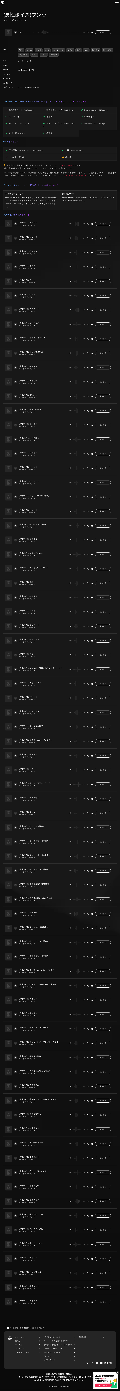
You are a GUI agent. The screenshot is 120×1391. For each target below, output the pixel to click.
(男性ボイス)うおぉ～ (28, 251)
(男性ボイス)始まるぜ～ (29, 1128)
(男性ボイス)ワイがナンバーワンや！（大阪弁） (39, 1042)
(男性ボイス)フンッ (27, 812)
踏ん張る (95, 50)
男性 (21, 50)
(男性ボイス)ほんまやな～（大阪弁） (35, 841)
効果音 (17, 1341)
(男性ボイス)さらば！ (28, 453)
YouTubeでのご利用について (77, 175)
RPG (47, 50)
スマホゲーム (58, 50)
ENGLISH (83, 1337)
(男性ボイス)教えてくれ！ (30, 1085)
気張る (34, 55)
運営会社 (47, 1356)
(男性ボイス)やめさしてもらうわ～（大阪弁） (38, 984)
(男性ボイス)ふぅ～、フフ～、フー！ (35, 783)
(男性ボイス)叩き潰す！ (29, 596)
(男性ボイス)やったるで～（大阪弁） (35, 956)
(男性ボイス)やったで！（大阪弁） (34, 941)
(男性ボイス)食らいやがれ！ (31, 409)
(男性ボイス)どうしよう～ (30, 683)
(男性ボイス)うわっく (28, 294)
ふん (86, 50)
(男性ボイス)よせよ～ (28, 1013)
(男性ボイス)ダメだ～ (28, 611)
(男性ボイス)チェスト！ (29, 625)
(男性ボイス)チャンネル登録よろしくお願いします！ (41, 668)
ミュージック (20, 1337)
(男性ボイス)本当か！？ (29, 1286)
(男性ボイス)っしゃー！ (29, 481)
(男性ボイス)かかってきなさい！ (33, 338)
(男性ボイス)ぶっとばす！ (30, 798)
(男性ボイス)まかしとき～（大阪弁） (35, 855)
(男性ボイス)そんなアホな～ (31, 553)
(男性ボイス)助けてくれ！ (30, 1186)
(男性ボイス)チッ (26, 654)
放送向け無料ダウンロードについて (58, 1345)
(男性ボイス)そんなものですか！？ (34, 568)
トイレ (43, 55)
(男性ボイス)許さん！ (28, 999)
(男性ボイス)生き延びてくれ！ (32, 1214)
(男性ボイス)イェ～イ (28, 237)
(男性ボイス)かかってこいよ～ (32, 352)
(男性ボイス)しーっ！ (28, 467)
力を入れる (23, 55)
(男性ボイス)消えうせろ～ (30, 1200)
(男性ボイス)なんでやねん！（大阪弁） (36, 740)
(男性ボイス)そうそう (28, 539)
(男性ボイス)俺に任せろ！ (30, 323)
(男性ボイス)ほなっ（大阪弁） (32, 826)
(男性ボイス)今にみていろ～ (31, 1114)
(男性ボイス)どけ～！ (28, 697)
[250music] (2, 3)
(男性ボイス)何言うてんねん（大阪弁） (36, 1071)
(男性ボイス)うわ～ (27, 280)
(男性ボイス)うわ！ (27, 266)
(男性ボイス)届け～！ (28, 1258)
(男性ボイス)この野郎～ (29, 438)
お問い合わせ (67, 165)
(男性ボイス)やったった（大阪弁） (34, 927)
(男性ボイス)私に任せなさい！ (32, 1143)
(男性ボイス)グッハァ (28, 395)
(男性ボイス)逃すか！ (28, 754)
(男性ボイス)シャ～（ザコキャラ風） (35, 496)
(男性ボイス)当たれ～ (28, 223)
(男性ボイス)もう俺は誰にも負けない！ (36, 898)
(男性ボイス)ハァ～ (27, 769)
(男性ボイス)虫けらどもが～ (31, 1243)
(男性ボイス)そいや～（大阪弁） (33, 524)
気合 (78, 50)
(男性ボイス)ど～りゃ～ (29, 711)
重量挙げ (53, 55)
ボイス (70, 50)
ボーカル (18, 1345)
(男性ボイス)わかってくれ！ (31, 1272)
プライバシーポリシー (53, 1349)
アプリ (38, 50)
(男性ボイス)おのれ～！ (29, 309)
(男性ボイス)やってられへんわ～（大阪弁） (37, 970)
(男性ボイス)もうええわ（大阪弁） (34, 869)
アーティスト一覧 (22, 1352)
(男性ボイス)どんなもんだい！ (32, 726)
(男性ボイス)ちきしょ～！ (30, 639)
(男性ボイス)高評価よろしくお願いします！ (37, 1099)
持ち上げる (107, 50)
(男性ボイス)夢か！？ (28, 1301)
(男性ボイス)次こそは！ (29, 1157)
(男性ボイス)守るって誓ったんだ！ (34, 1171)
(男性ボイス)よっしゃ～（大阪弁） (34, 1028)
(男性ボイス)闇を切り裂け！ (31, 1056)
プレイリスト (20, 1349)
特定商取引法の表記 (52, 1352)
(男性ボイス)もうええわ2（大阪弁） (34, 884)
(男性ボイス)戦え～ (27, 582)
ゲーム (29, 50)
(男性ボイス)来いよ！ (28, 424)
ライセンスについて (52, 1337)
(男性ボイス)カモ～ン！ (29, 366)
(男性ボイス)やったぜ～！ (30, 913)
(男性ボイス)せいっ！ (28, 510)
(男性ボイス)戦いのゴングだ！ (32, 1229)
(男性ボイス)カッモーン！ (30, 381)
